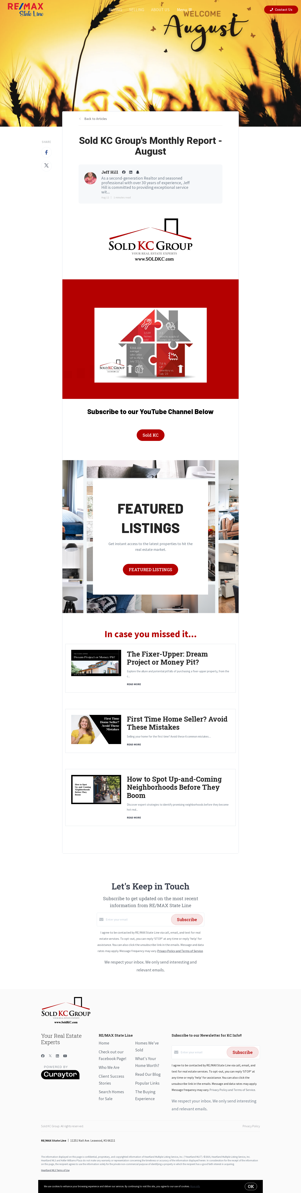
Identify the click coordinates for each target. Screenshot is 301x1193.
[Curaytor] (60, 1078)
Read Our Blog (147, 1074)
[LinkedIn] (57, 1056)
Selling (136, 9)
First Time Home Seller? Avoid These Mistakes (177, 723)
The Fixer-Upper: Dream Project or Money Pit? (167, 658)
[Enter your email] (137, 919)
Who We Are (109, 1067)
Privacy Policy (251, 1126)
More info (195, 1186)
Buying (115, 9)
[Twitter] (50, 1056)
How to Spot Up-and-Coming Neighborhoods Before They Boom (174, 787)
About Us (160, 9)
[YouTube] (65, 1056)
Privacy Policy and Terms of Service (180, 951)
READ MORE (134, 684)
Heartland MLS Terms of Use (55, 1170)
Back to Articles (95, 118)
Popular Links (147, 1083)
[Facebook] (43, 1056)
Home (104, 1043)
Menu (184, 9)
